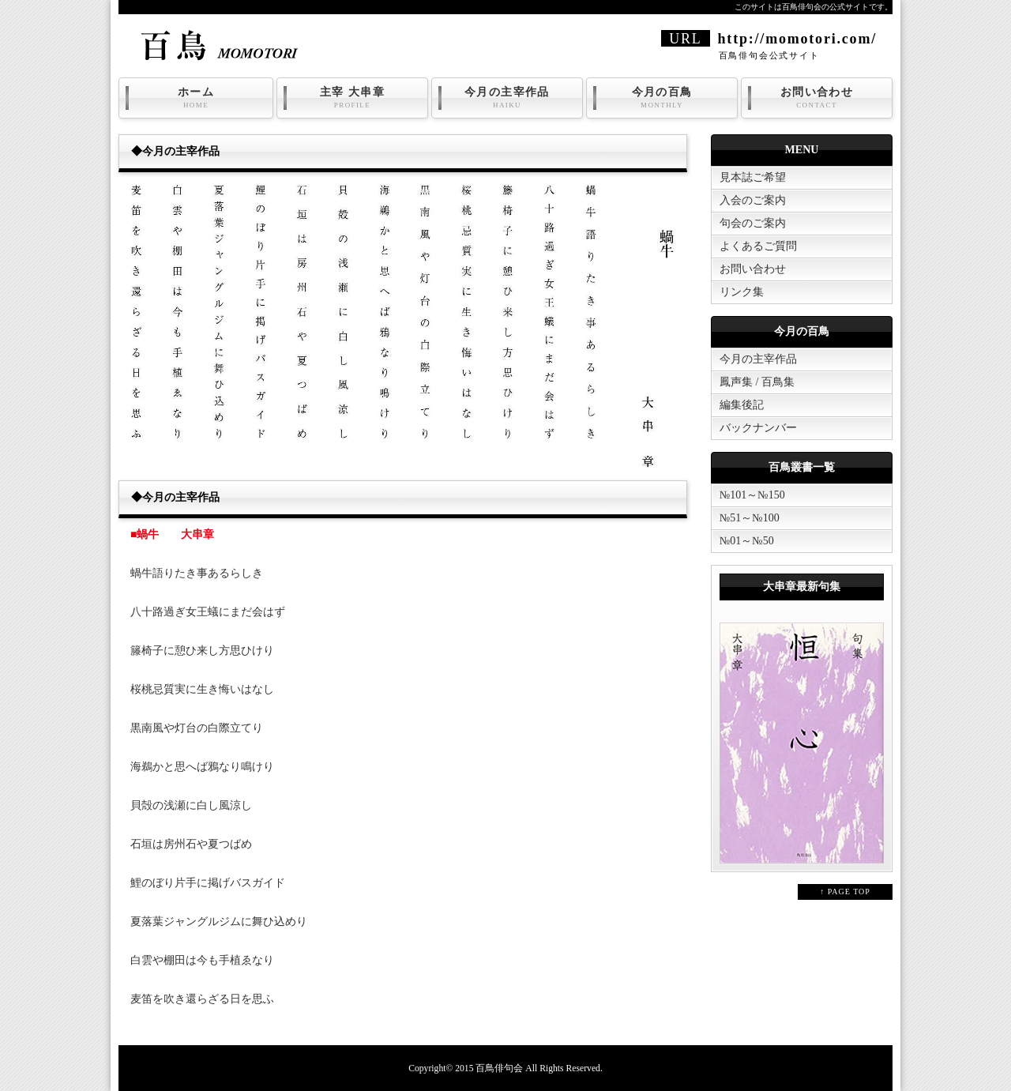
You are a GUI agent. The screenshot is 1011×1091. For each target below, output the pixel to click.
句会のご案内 (753, 223)
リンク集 (742, 292)
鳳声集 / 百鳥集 (757, 382)
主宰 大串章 (352, 98)
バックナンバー (758, 428)
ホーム (195, 98)
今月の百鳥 (662, 98)
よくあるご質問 (758, 246)
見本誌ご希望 (753, 177)
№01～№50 (747, 541)
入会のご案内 (753, 200)
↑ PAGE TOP (845, 891)
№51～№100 (750, 518)
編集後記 (742, 405)
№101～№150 (752, 495)
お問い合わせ (817, 98)
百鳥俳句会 (499, 1068)
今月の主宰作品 (507, 98)
